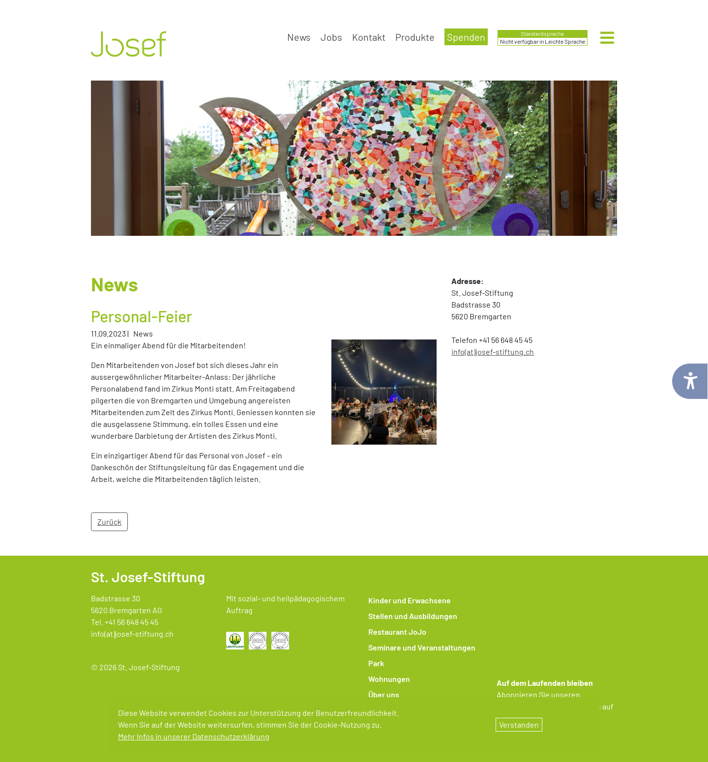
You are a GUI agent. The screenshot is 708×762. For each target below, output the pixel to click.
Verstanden (519, 724)
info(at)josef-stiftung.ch (132, 633)
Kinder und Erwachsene (409, 600)
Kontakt (368, 37)
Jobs (331, 37)
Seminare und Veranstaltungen (421, 647)
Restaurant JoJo (397, 631)
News (299, 37)
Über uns (383, 694)
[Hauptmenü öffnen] (607, 38)
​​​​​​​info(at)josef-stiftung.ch (492, 351)
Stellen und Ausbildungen (412, 616)
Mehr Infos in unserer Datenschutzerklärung (193, 736)
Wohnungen (389, 678)
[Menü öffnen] (607, 40)
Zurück (109, 521)
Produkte (415, 37)
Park (376, 663)
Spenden (466, 37)
